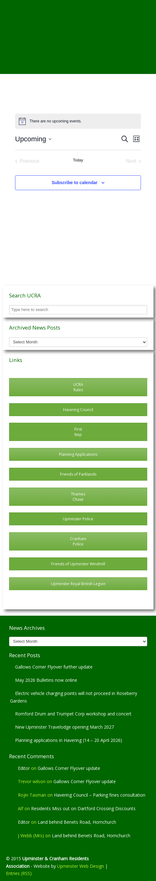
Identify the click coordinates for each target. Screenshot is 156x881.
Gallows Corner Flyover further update (54, 667)
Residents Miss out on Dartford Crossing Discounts (83, 808)
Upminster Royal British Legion (78, 583)
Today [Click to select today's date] (78, 160)
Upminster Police (78, 519)
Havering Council (78, 409)
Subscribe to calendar (74, 182)
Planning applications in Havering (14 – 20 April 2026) (68, 740)
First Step (78, 431)
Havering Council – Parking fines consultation (99, 795)
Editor (24, 768)
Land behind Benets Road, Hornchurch (77, 822)
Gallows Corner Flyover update (69, 768)
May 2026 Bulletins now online (46, 680)
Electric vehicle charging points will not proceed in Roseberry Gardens (73, 697)
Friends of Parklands (78, 474)
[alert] (78, 121)
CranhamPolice (78, 541)
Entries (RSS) (19, 873)
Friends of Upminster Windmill (78, 564)
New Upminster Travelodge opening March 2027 (64, 727)
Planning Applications (78, 454)
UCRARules (78, 387)
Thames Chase (78, 496)
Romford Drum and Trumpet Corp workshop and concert (73, 714)
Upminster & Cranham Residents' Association (78, 25)
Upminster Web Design (80, 866)
